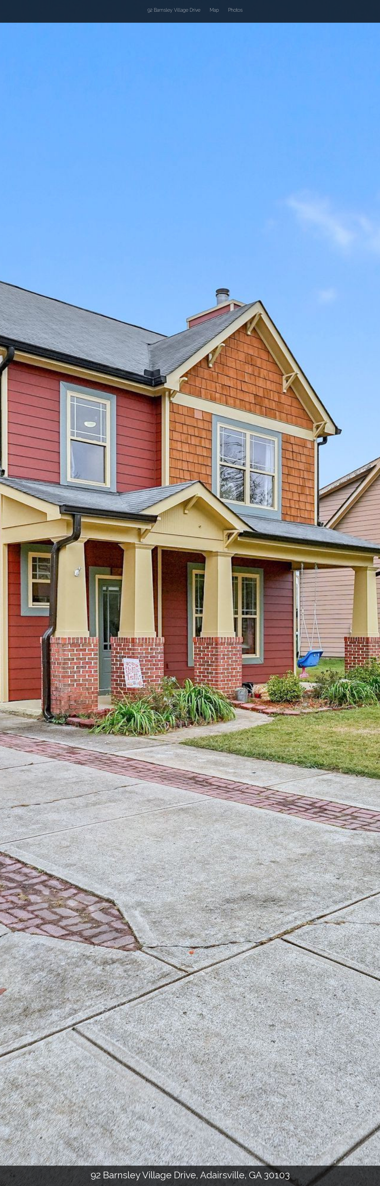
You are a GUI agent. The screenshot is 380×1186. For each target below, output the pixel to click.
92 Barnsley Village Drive (174, 10)
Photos (235, 10)
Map (214, 10)
